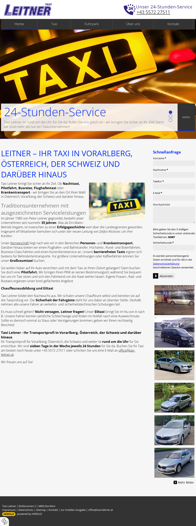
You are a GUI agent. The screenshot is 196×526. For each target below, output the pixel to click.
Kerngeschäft (19, 243)
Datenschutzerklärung (166, 263)
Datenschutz (25, 510)
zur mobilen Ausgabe (73, 510)
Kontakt (173, 24)
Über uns (133, 24)
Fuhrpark (92, 24)
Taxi (54, 24)
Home (19, 24)
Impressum (9, 510)
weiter (186, 117)
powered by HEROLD (29, 514)
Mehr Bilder (186, 482)
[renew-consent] (4, 521)
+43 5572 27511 (153, 12)
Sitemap (41, 510)
